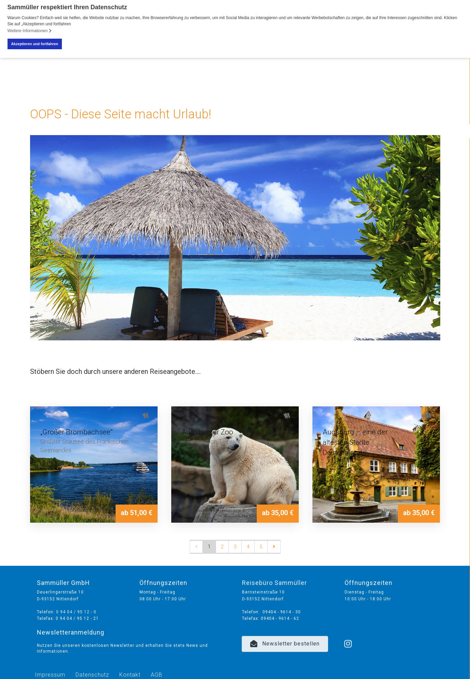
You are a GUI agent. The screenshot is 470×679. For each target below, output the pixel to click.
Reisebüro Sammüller (274, 582)
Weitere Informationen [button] (30, 30)
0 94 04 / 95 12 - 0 (76, 611)
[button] (285, 644)
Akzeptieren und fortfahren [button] (34, 44)
